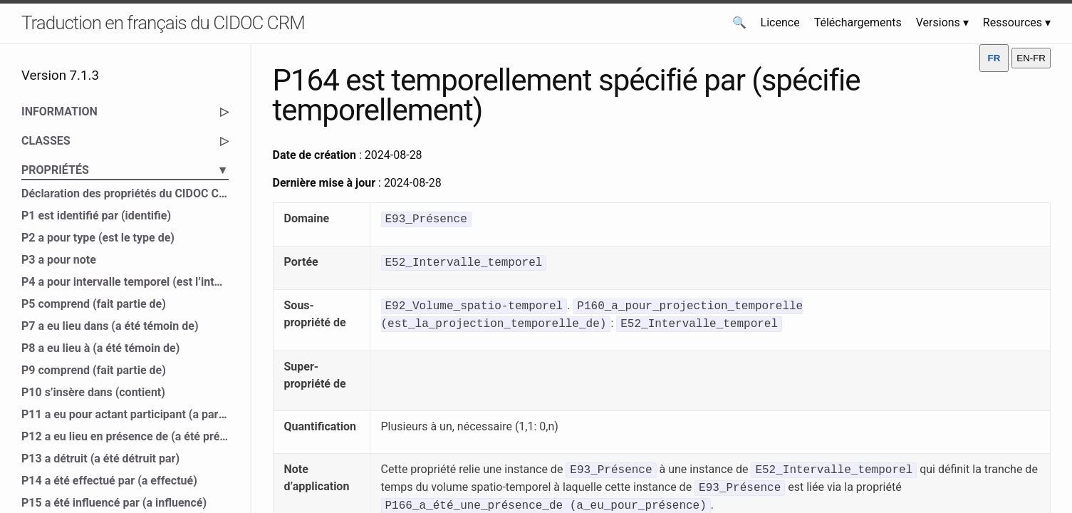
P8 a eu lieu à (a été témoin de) (100, 348)
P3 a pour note (58, 259)
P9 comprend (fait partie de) (93, 370)
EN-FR (1031, 58)
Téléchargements (858, 22)
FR (994, 58)
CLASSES (125, 141)
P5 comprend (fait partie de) (93, 304)
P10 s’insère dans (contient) (93, 392)
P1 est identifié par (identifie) (96, 215)
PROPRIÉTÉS (125, 170)
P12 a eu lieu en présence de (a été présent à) (125, 436)
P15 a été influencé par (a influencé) (114, 502)
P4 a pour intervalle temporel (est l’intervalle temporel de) (125, 282)
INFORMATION (125, 111)
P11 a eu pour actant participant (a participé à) (125, 414)
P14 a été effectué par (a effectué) (109, 480)
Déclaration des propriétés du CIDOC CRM (125, 193)
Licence (780, 22)
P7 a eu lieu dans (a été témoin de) (110, 326)
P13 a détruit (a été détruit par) (100, 458)
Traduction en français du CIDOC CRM (163, 22)
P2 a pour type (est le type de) (98, 237)
